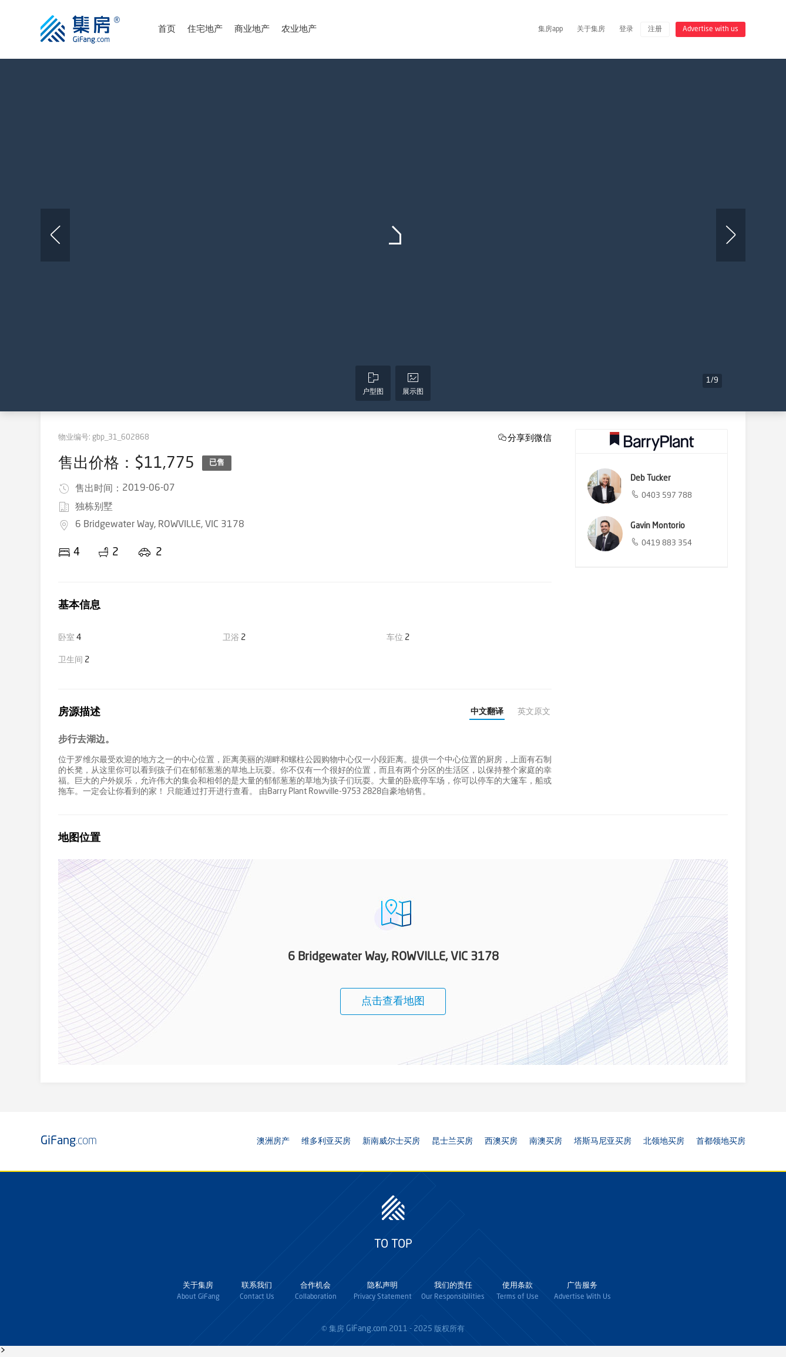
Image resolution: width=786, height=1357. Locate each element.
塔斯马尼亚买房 (603, 1141)
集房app (550, 29)
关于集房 (591, 29)
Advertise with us (710, 29)
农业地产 (299, 29)
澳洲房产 (273, 1141)
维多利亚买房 (326, 1141)
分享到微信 (530, 437)
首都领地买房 (720, 1141)
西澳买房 (501, 1141)
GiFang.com (366, 1329)
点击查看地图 (393, 1001)
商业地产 (252, 29)
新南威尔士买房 (391, 1141)
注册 (655, 29)
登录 (626, 29)
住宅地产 (205, 29)
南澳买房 (545, 1141)
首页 (167, 29)
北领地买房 (663, 1141)
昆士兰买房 (452, 1141)
